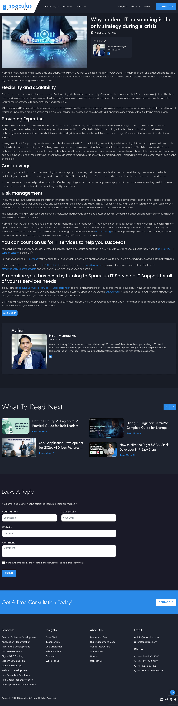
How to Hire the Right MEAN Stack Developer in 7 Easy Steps (144, 447)
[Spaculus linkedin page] (161, 699)
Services (67, 6)
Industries (81, 6)
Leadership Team (99, 637)
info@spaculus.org (96, 265)
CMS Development (12, 651)
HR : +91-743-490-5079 (148, 670)
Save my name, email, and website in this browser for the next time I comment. (45, 562)
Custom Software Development (19, 637)
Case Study (52, 637)
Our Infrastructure (100, 646)
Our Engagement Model (103, 642)
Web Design (9, 312)
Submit (9, 573)
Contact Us (166, 602)
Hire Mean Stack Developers (17, 679)
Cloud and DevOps (12, 665)
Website (7, 527)
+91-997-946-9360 (146, 661)
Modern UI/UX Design (13, 660)
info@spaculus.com (146, 637)
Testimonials (53, 642)
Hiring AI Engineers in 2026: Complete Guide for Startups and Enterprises (147, 425)
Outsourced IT (113, 291)
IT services (32, 259)
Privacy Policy (53, 651)
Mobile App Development (16, 646)
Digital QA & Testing (12, 656)
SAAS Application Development (19, 684)
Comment (8, 542)
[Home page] (17, 6)
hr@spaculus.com (145, 642)
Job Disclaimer (54, 646)
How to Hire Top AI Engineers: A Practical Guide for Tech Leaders (55, 423)
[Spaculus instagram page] (166, 699)
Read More (39, 431)
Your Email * (68, 511)
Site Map (50, 656)
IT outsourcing (103, 231)
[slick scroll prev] (167, 407)
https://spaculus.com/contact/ (19, 269)
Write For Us (52, 660)
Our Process (96, 651)
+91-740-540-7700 (50, 265)
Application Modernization (16, 642)
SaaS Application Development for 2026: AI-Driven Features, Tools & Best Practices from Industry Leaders (61, 445)
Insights (122, 6)
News (147, 6)
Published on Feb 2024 (104, 33)
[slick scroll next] (173, 407)
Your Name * (10, 511)
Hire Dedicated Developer (16, 675)
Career (94, 656)
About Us (135, 6)
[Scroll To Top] (172, 692)
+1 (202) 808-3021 (145, 665)
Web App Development (15, 670)
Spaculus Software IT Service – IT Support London (44, 287)
